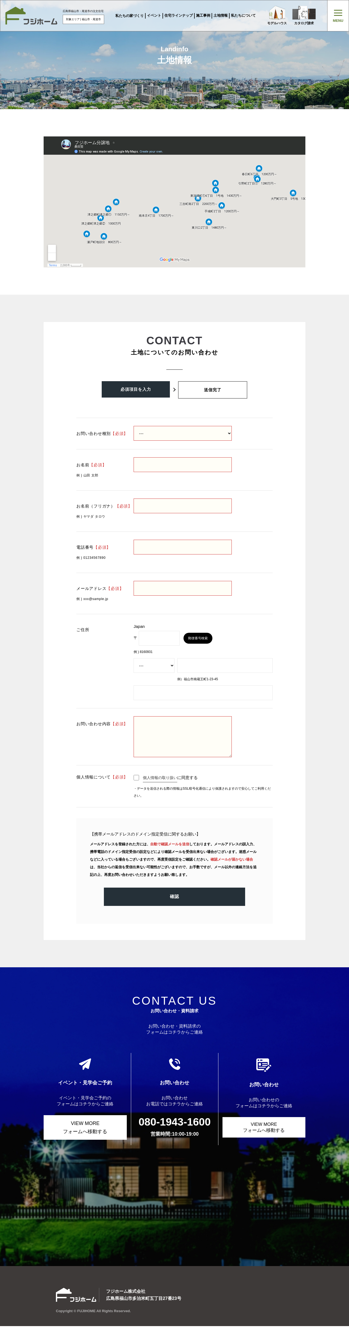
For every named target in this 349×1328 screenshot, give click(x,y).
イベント (154, 15)
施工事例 (203, 15)
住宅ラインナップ (178, 15)
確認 (174, 900)
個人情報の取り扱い (161, 777)
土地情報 (220, 15)
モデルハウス (277, 15)
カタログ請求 (305, 15)
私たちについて (243, 15)
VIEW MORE (85, 1128)
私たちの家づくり (129, 16)
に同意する (167, 777)
